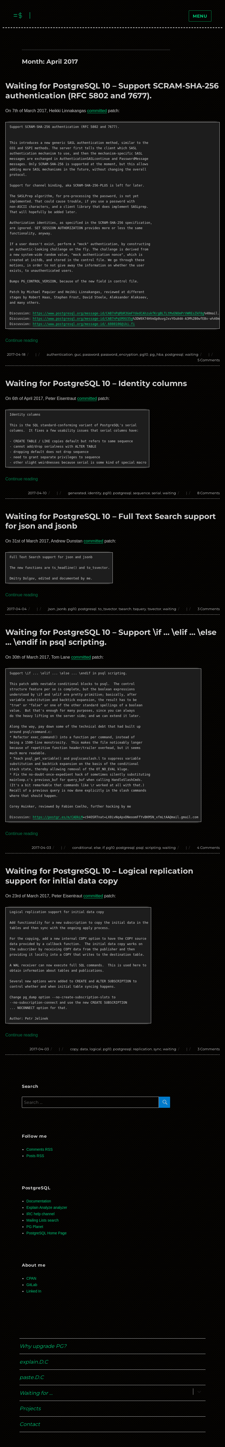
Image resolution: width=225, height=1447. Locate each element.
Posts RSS (35, 1156)
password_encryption (119, 354)
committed (97, 110)
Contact (29, 1424)
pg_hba (156, 354)
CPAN (31, 1278)
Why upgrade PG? (42, 1346)
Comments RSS (39, 1150)
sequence (141, 493)
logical (95, 1049)
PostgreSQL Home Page (46, 1233)
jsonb (61, 609)
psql (140, 847)
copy (74, 1049)
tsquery (139, 609)
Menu (200, 16)
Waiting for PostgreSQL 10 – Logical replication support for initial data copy (99, 875)
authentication (60, 354)
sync (157, 1049)
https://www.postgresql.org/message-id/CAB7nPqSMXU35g (83, 319)
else (97, 847)
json (51, 609)
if (103, 847)
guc (77, 354)
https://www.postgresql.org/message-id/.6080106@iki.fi (84, 324)
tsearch (125, 609)
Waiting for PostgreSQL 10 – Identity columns (96, 383)
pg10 (144, 354)
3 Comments (209, 609)
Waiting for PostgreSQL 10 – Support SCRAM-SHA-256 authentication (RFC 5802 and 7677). (112, 90)
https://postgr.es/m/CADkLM (58, 817)
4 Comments (208, 847)
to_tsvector (107, 609)
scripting (153, 847)
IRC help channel (40, 1214)
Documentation (38, 1201)
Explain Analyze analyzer (46, 1208)
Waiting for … (36, 1393)
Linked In (33, 1291)
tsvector (154, 609)
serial (156, 493)
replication (142, 1049)
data (84, 1049)
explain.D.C (33, 1362)
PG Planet (34, 1227)
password (91, 354)
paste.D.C (31, 1377)
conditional (82, 847)
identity (94, 493)
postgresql (174, 354)
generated (77, 493)
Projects (30, 1408)
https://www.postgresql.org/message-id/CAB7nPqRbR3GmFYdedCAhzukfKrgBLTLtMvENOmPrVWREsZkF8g (118, 313)
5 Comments (209, 360)
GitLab (31, 1285)
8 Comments (208, 493)
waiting (191, 354)
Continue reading (21, 340)
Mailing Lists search (42, 1220)
